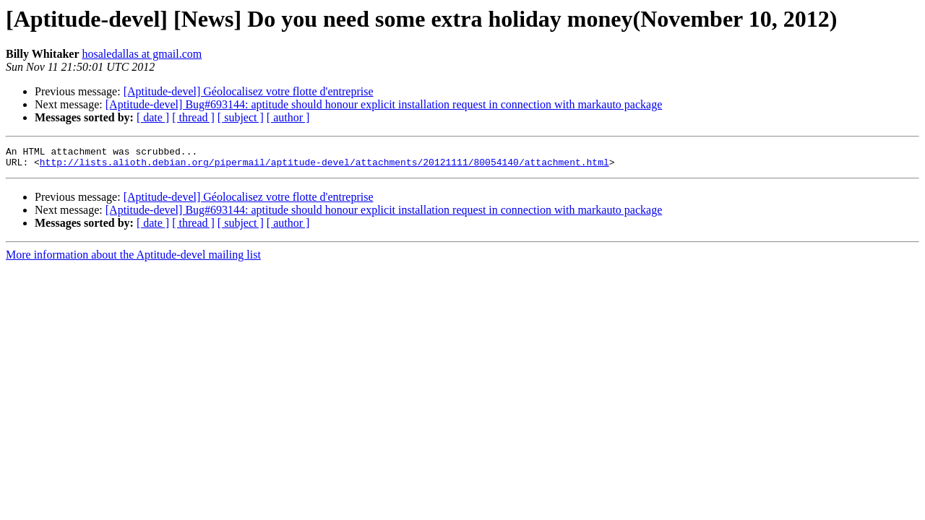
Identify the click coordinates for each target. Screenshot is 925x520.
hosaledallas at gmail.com (142, 54)
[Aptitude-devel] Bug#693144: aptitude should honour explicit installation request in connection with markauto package (384, 104)
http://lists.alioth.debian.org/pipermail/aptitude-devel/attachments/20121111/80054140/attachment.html (324, 166)
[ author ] (288, 117)
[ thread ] (193, 117)
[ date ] (153, 117)
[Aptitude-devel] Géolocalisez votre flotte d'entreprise (249, 91)
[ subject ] (241, 117)
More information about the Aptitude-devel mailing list (133, 259)
